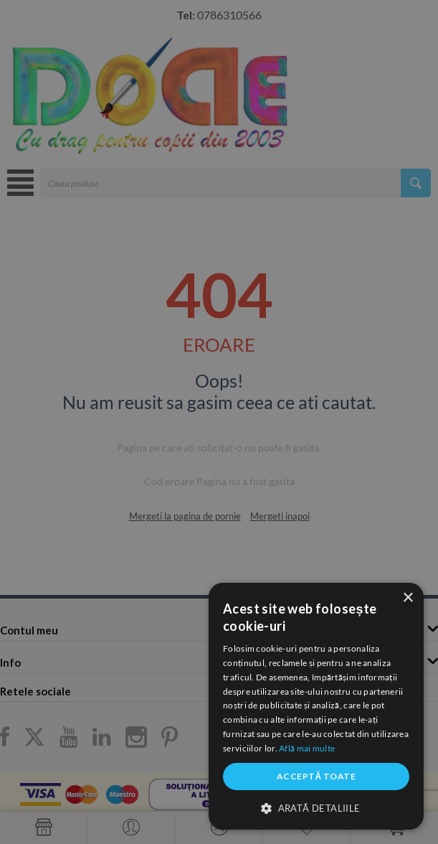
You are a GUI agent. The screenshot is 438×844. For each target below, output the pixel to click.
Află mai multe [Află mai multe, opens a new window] (307, 748)
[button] (316, 807)
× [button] (407, 598)
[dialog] (316, 706)
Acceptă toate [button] (316, 776)
